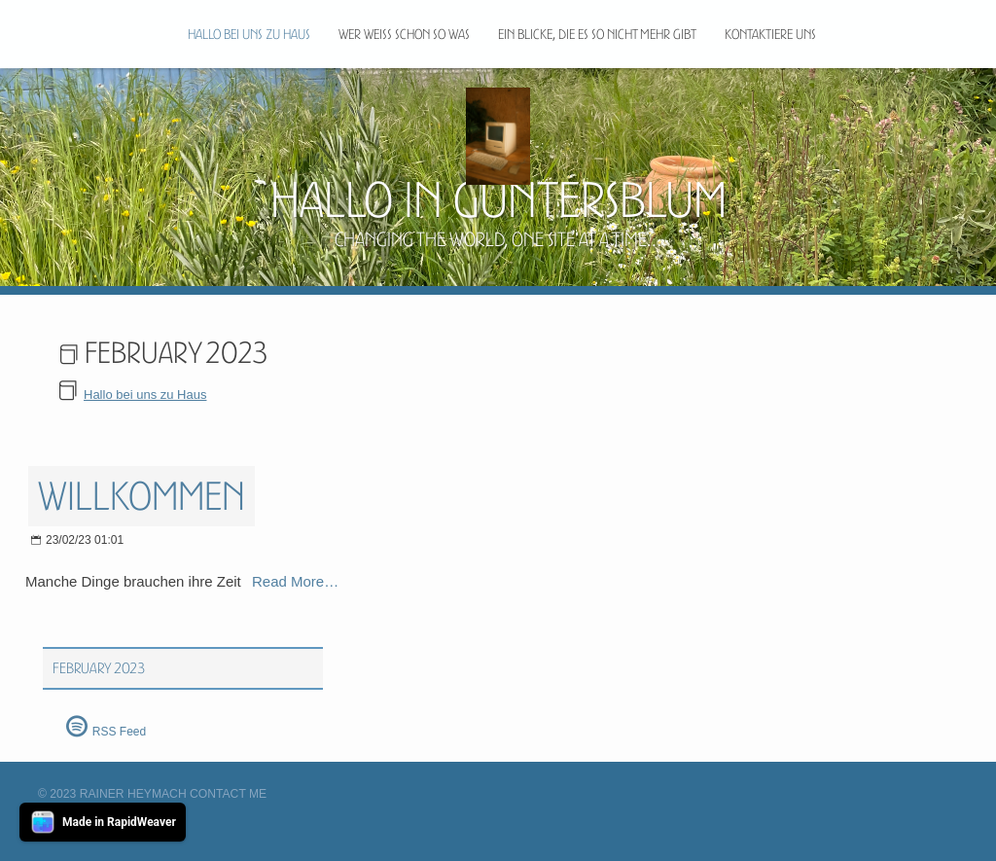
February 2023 (99, 668)
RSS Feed (119, 731)
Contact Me (228, 794)
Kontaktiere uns (770, 34)
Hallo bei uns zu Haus (249, 34)
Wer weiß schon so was (404, 34)
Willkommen (141, 496)
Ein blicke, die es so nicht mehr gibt (597, 34)
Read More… (295, 581)
